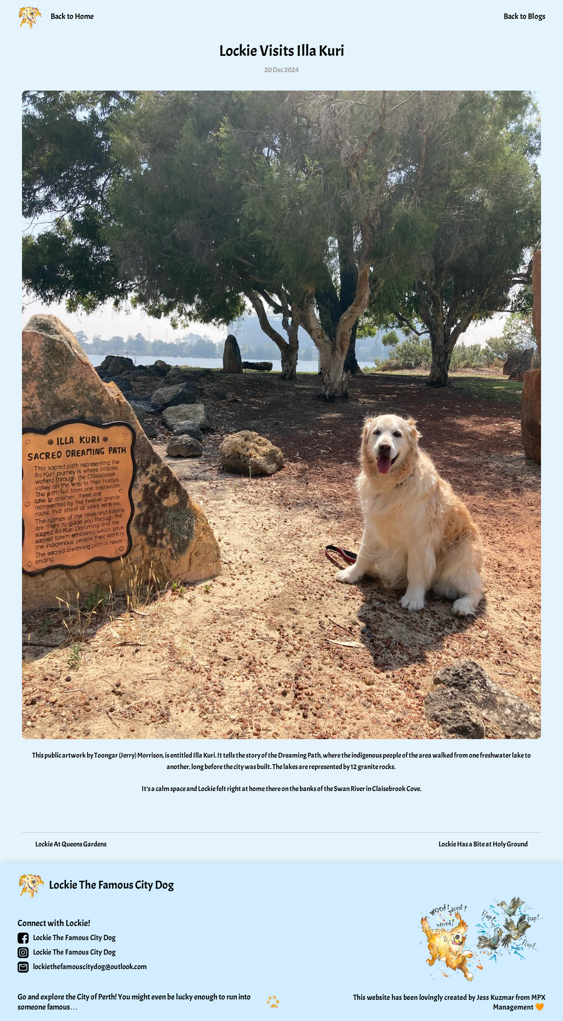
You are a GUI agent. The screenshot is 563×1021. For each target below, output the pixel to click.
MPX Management (520, 1002)
